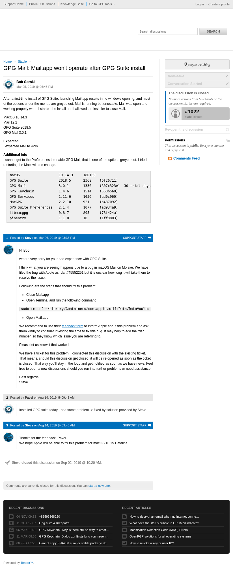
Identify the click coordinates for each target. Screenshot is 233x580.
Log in (199, 4)
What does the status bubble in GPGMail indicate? (164, 520)
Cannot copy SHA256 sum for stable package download (74, 540)
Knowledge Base (72, 4)
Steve (29, 235)
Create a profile (219, 4)
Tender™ (27, 560)
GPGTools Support (78, 31)
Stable (22, 61)
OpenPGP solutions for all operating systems (160, 533)
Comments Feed (186, 158)
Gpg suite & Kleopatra (54, 520)
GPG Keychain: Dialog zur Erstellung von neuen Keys (74, 533)
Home (7, 61)
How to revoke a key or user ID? (152, 540)
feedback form (72, 323)
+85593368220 (49, 513)
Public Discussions (42, 4)
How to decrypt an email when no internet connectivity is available (165, 513)
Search (213, 31)
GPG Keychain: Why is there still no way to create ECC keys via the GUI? (74, 527)
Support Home (14, 4)
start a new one (99, 483)
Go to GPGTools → (102, 4)
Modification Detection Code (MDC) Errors (159, 527)
